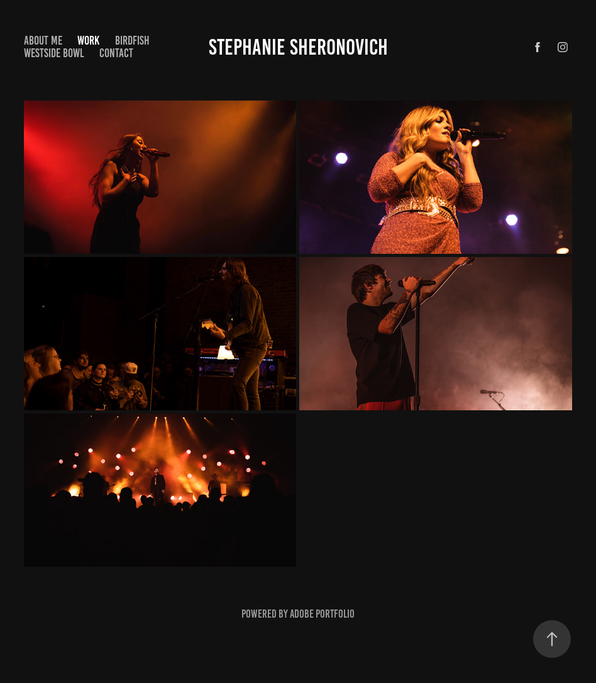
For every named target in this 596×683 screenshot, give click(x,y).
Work (88, 40)
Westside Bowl (54, 53)
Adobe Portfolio (322, 614)
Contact (116, 53)
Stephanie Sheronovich (298, 47)
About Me (43, 40)
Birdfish (132, 40)
